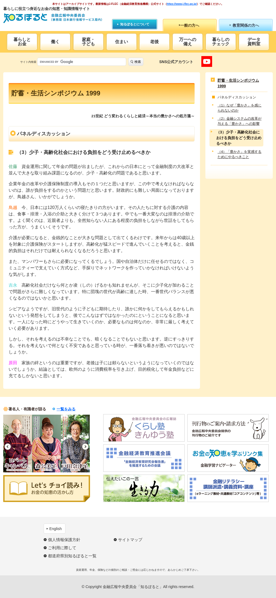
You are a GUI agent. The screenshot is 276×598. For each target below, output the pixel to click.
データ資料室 (253, 41)
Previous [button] (8, 447)
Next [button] (85, 447)
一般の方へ (189, 25)
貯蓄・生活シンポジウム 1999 (238, 83)
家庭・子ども (88, 41)
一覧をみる (66, 409)
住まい (121, 41)
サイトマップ (130, 540)
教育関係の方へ (246, 25)
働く (55, 41)
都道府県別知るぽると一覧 (72, 556)
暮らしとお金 (22, 41)
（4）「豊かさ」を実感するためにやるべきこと (239, 154)
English (55, 529)
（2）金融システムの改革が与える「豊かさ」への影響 (239, 121)
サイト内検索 (28, 61)
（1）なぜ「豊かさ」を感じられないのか (239, 108)
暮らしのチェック (220, 41)
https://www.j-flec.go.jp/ (182, 3)
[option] (17, 443)
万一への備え (187, 41)
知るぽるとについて (134, 24)
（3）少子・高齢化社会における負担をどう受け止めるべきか (238, 138)
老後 (154, 41)
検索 (137, 62)
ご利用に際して (62, 548)
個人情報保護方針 (64, 540)
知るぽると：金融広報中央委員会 (52, 18)
